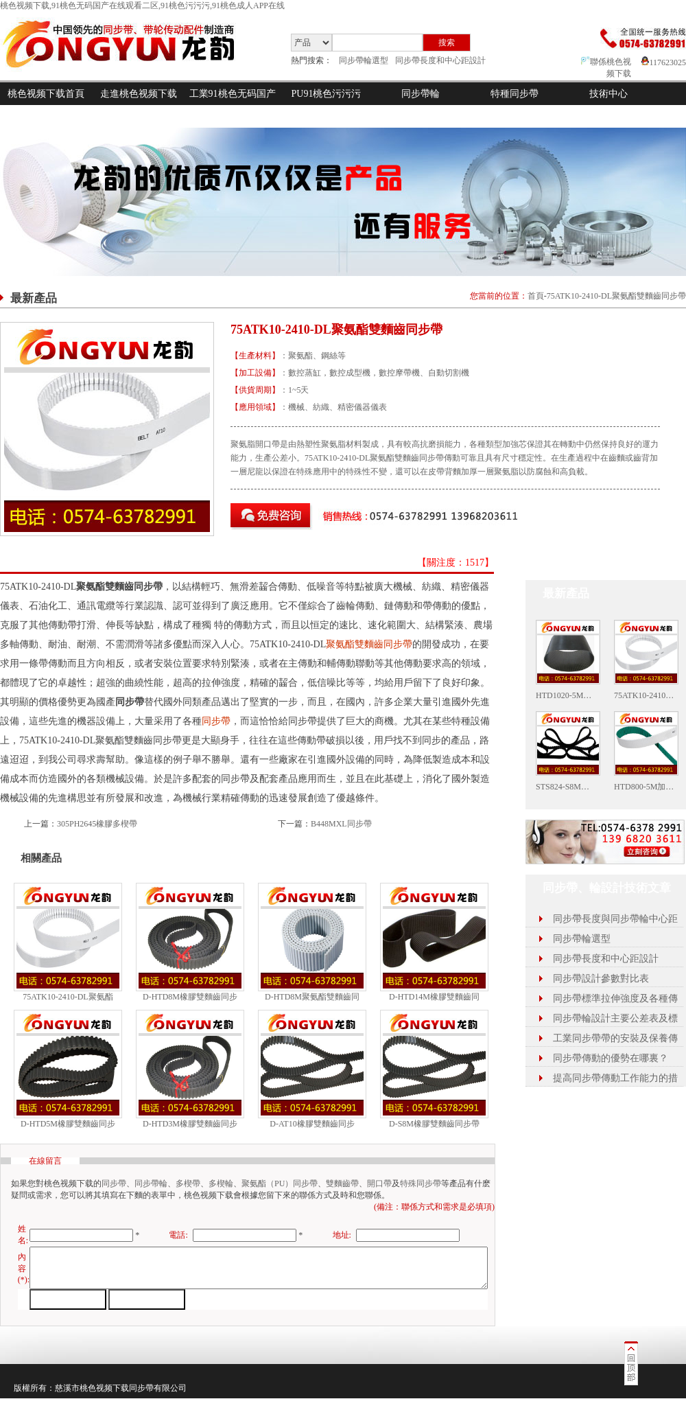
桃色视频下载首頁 (46, 94)
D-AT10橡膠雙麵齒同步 (312, 1124)
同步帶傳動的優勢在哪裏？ (610, 1058)
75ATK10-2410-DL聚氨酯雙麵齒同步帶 (616, 296)
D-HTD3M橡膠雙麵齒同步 (190, 1124)
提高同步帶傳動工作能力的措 (615, 1078)
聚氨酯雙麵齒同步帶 (369, 644)
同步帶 (216, 721)
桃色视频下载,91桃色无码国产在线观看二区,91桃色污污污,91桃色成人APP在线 (142, 5)
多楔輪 (221, 1183)
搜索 (446, 42)
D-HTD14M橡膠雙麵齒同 (434, 997)
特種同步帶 (514, 94)
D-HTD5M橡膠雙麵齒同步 (68, 1124)
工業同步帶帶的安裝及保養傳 (615, 1038)
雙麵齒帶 (342, 1183)
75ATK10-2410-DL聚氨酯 (68, 997)
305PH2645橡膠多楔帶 (97, 824)
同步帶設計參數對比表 (601, 978)
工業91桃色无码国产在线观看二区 (232, 105)
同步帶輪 (420, 94)
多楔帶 (188, 1183)
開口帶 (379, 1183)
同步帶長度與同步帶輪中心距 (615, 919)
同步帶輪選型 (363, 60)
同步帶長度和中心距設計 (440, 60)
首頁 (536, 296)
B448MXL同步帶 (341, 824)
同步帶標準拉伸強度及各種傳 (615, 998)
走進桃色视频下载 (138, 94)
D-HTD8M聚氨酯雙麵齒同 (312, 997)
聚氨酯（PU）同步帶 (279, 1183)
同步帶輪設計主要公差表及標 (615, 1018)
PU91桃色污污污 (327, 94)
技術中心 (608, 94)
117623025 (663, 62)
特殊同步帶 (420, 1183)
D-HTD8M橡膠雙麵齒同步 (190, 997)
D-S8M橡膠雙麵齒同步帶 (434, 1124)
